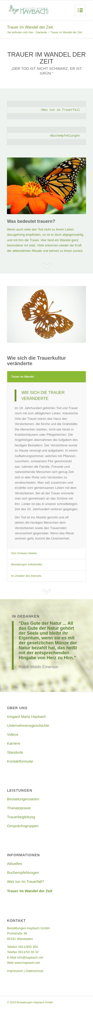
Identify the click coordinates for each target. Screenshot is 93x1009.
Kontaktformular (20, 761)
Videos (12, 734)
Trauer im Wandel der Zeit (30, 27)
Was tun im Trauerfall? (25, 881)
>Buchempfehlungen (64, 136)
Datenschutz (34, 971)
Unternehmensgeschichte (28, 725)
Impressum (15, 971)
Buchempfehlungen (23, 872)
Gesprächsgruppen (23, 826)
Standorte (15, 752)
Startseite (41, 32)
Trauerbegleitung (21, 817)
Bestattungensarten (23, 799)
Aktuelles (14, 863)
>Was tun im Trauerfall (60, 110)
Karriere (13, 743)
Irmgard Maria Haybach (26, 716)
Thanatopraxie (19, 808)
